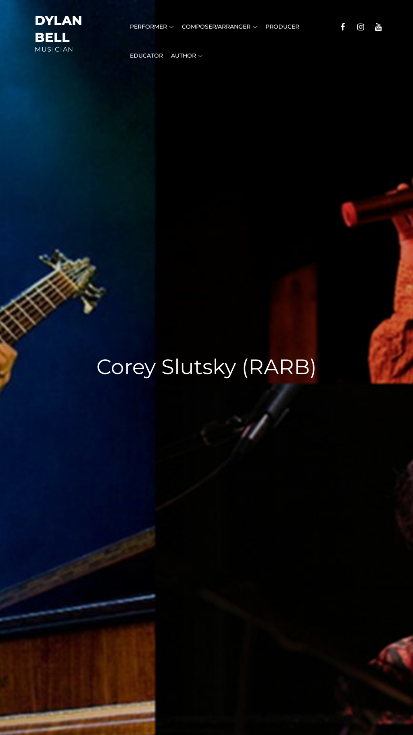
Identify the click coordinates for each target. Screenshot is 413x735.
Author (187, 55)
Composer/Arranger (219, 26)
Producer (282, 26)
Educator (146, 55)
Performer (152, 26)
